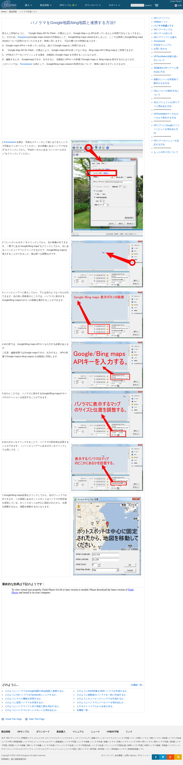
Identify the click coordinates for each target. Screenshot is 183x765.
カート (157, 5)
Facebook (155, 757)
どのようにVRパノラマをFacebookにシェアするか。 (31, 694)
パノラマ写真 (70, 742)
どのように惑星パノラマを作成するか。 (25, 702)
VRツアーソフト (162, 18)
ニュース (95, 731)
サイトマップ (107, 755)
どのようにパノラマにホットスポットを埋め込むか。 (32, 710)
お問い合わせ (160, 48)
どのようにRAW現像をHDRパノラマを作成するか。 (103, 691)
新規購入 (61, 731)
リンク (129, 731)
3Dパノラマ (83, 749)
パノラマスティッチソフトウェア (75, 738)
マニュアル (78, 731)
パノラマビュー (30, 742)
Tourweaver (159, 41)
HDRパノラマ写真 (135, 745)
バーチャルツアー (46, 742)
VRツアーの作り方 (163, 33)
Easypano (23, 37)
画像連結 (59, 742)
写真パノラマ (122, 742)
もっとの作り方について (166, 152)
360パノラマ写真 (161, 742)
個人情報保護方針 (18, 759)
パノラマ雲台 (71, 749)
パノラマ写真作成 (82, 745)
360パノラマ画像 (34, 745)
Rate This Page (36, 719)
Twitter (163, 757)
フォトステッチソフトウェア (47, 738)
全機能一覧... (137, 685)
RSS (178, 757)
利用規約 (5, 759)
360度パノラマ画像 (17, 745)
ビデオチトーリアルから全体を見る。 (96, 706)
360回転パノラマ (118, 749)
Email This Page (14, 719)
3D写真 (93, 749)
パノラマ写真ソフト (126, 738)
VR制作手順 (113, 731)
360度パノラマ (168, 738)
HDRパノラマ (142, 738)
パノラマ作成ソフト (28, 12)
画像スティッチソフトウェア (103, 738)
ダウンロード (43, 731)
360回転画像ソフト (136, 749)
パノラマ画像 (83, 742)
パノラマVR (135, 742)
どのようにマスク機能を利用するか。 (24, 698)
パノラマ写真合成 (118, 745)
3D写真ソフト (104, 749)
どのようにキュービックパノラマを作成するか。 (101, 698)
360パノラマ (155, 738)
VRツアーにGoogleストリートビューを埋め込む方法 (167, 129)
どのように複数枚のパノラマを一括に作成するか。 (102, 694)
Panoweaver (26, 64)
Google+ (170, 757)
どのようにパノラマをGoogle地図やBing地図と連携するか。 (35, 691)
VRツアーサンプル (163, 29)
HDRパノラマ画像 (152, 745)
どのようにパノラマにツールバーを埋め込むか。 (101, 702)
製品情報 (13, 12)
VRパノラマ (147, 742)
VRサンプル (23, 731)
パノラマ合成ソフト (100, 745)
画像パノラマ (109, 742)
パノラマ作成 (96, 742)
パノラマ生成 (67, 745)
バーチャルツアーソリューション (49, 749)
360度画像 (17, 742)
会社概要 (118, 755)
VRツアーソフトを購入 (165, 37)
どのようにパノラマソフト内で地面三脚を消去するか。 (33, 706)
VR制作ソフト (161, 22)
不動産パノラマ (168, 745)
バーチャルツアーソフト (22, 749)
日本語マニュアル (163, 45)
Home (3, 12)
